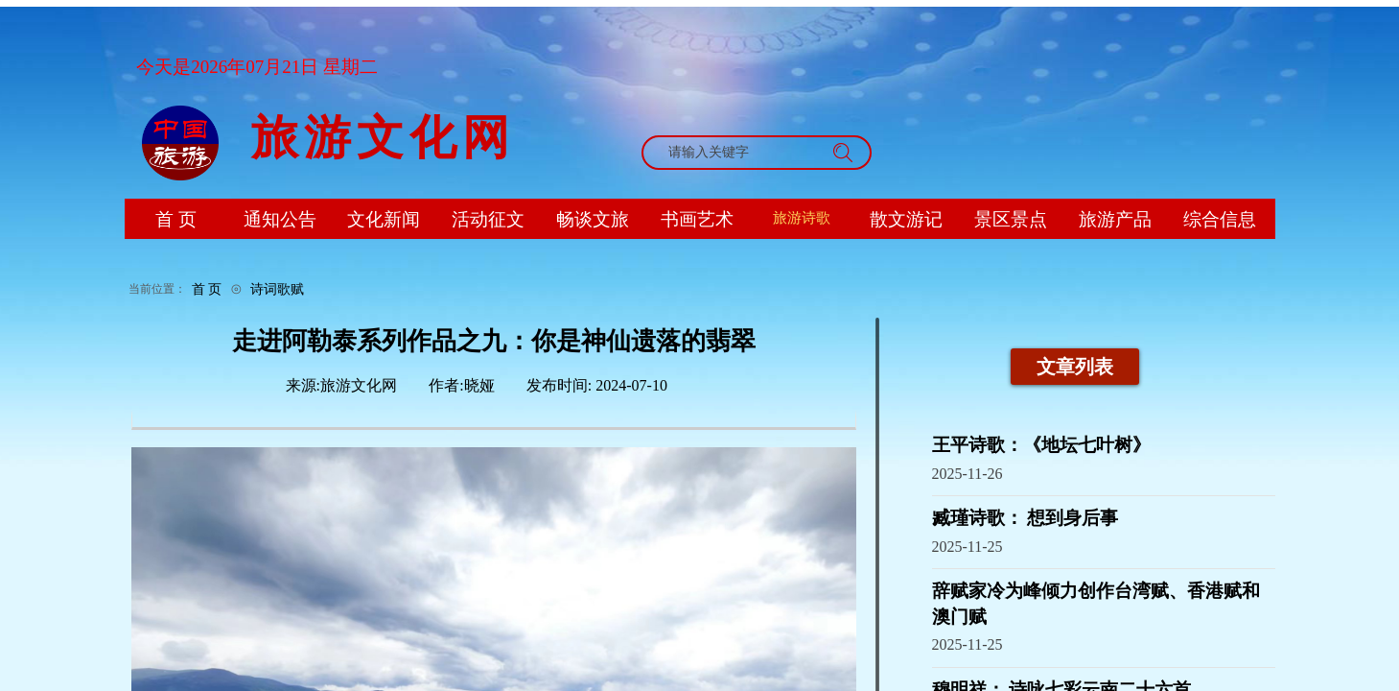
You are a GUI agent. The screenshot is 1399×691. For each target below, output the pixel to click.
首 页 (207, 289)
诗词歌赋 (277, 289)
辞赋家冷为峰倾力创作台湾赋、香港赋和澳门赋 (1096, 604)
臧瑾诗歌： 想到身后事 (1025, 518)
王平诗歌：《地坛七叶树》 (1041, 445)
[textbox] (738, 152)
